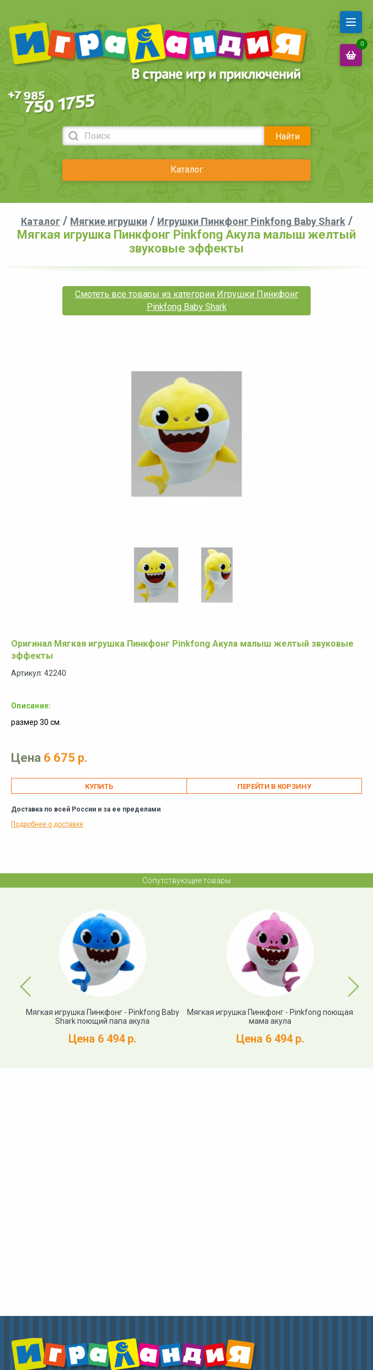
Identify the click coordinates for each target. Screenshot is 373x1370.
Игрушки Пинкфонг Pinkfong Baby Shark (251, 221)
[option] (156, 575)
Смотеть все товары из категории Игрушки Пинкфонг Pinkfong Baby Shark (187, 300)
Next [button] (344, 978)
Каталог (186, 169)
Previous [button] (19, 978)
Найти (287, 136)
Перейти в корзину (274, 786)
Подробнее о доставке (47, 824)
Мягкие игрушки (108, 221)
